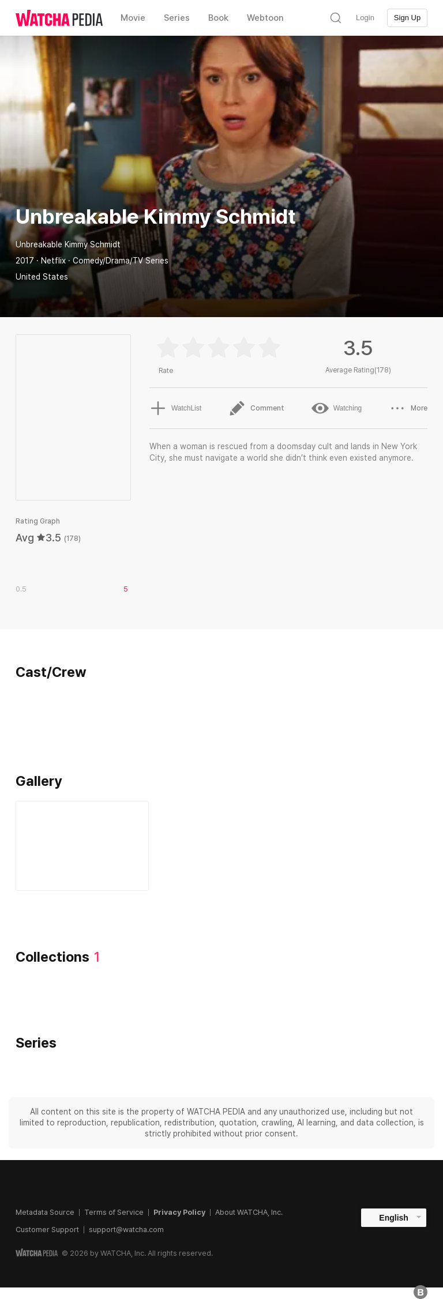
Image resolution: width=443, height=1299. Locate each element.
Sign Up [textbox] (407, 17)
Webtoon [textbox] (265, 18)
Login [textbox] (365, 17)
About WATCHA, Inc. (249, 1212)
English (393, 1217)
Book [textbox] (218, 18)
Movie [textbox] (133, 18)
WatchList (175, 408)
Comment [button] (256, 408)
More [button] (408, 408)
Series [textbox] (177, 18)
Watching (336, 408)
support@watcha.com (126, 1229)
